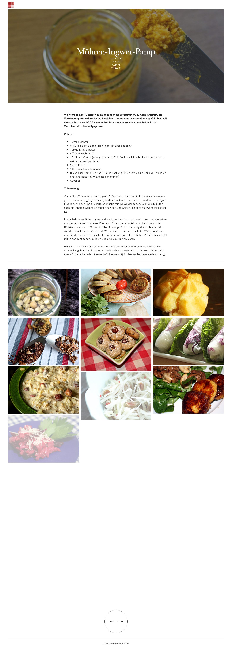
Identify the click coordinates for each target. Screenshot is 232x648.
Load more (116, 621)
